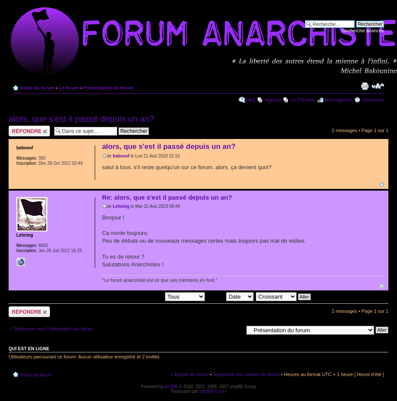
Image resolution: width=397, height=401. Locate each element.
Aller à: (235, 329)
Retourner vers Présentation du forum (53, 328)
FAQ (250, 99)
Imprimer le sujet (364, 86)
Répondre (29, 131)
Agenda (273, 99)
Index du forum (37, 87)
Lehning (121, 206)
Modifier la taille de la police (378, 86)
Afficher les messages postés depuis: (145, 296)
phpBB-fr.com (214, 391)
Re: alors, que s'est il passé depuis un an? (167, 197)
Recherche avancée (363, 30)
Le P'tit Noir (303, 99)
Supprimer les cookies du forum (246, 374)
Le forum (69, 87)
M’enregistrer (338, 99)
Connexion (372, 99)
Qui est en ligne (29, 348)
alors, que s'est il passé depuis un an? (81, 118)
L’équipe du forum (189, 374)
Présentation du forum (108, 87)
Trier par (230, 296)
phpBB (171, 386)
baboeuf (121, 156)
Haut (381, 184)
